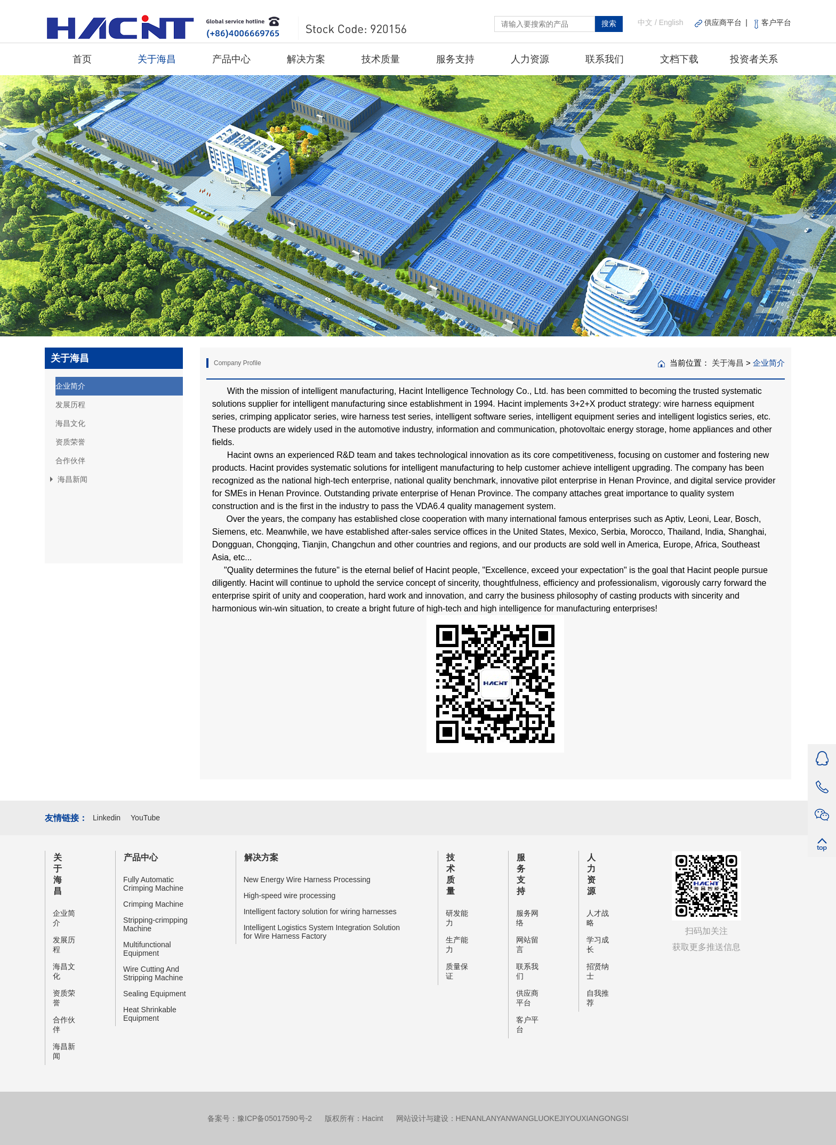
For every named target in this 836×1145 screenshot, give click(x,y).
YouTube (145, 817)
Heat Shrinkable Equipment (149, 1013)
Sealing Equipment (154, 993)
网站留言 (527, 945)
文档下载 (679, 59)
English (671, 22)
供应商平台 (527, 998)
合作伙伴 (70, 460)
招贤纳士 (597, 971)
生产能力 (457, 945)
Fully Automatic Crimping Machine (153, 883)
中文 (645, 22)
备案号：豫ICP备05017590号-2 (259, 1118)
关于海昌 (157, 59)
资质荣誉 (70, 442)
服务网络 (527, 918)
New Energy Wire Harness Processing (307, 879)
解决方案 (306, 59)
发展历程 (70, 404)
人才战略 (597, 918)
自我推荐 (597, 998)
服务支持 (455, 59)
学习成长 (597, 945)
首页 (82, 59)
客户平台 (527, 1024)
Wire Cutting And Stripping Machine (153, 973)
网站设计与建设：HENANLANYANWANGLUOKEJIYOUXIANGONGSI (512, 1118)
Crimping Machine (153, 904)
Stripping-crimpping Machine (155, 924)
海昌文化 (70, 423)
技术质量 (380, 59)
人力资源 (530, 59)
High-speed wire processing (290, 895)
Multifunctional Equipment (147, 948)
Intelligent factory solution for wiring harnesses (320, 911)
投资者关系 (754, 59)
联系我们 (604, 59)
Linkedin (108, 817)
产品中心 (231, 59)
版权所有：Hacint (354, 1118)
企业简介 (70, 386)
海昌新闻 (64, 1051)
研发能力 (457, 918)
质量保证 (457, 971)
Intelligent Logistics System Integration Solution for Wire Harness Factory (322, 931)
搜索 (608, 23)
